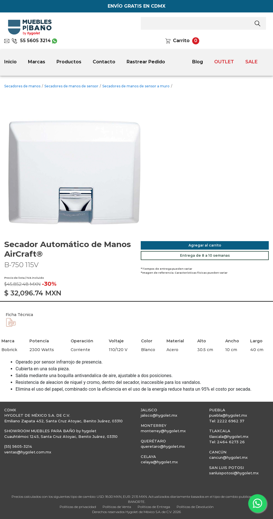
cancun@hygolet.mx (228, 457)
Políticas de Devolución (195, 507)
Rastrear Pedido (146, 61)
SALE (251, 61)
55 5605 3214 (31, 40)
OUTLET (224, 61)
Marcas (36, 61)
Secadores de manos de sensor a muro (136, 86)
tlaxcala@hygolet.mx (228, 436)
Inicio (10, 61)
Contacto (104, 61)
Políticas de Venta (117, 507)
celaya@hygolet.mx (159, 462)
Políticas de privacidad (78, 507)
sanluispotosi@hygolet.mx (234, 473)
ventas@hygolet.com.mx (27, 452)
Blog (197, 61)
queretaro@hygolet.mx (163, 446)
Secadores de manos (22, 86)
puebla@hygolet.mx (228, 415)
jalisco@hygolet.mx (159, 415)
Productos (69, 61)
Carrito (181, 40)
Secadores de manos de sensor (71, 86)
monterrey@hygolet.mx (163, 431)
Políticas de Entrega (154, 507)
